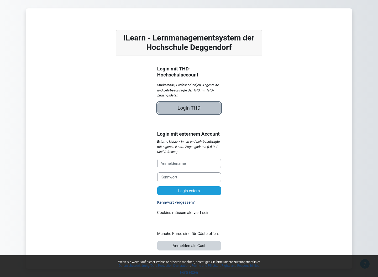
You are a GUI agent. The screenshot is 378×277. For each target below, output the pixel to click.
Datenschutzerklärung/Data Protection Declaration (154, 266)
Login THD (188, 108)
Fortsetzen (189, 272)
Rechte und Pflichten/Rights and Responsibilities (225, 266)
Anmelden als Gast (189, 245)
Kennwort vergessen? (176, 202)
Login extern (189, 190)
